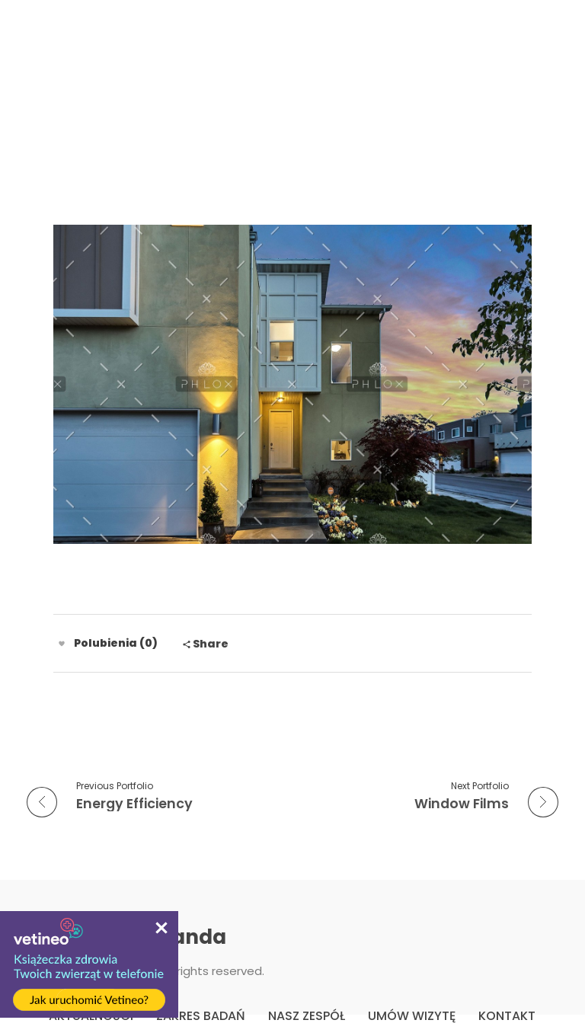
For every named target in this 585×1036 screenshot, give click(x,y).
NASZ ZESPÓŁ (306, 1016)
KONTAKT (506, 1016)
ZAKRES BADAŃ (200, 1016)
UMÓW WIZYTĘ (412, 1016)
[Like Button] (61, 643)
